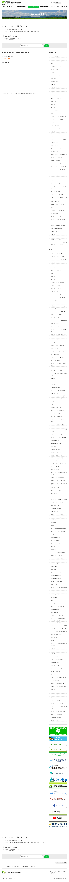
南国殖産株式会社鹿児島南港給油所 (58, 334)
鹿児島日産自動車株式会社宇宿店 (58, 711)
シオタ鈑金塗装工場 (55, 95)
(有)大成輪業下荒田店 (55, 662)
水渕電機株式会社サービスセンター (58, 204)
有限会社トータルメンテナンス (57, 59)
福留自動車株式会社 (55, 469)
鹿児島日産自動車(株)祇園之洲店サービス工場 (59, 644)
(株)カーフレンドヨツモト (56, 228)
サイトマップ (13, 878)
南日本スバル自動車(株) (56, 490)
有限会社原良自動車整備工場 (57, 615)
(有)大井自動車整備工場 (56, 717)
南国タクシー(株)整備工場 (56, 714)
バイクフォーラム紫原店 (56, 326)
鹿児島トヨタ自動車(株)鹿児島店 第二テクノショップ (59, 484)
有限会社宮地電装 (54, 145)
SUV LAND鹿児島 (55, 175)
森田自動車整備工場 (55, 665)
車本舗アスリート (54, 534)
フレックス (53, 651)
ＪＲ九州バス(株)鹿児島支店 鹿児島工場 (59, 374)
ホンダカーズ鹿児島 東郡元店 (57, 434)
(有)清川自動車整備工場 (56, 575)
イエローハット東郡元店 (56, 413)
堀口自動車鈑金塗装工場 (56, 133)
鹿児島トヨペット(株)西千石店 (57, 477)
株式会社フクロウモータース (57, 157)
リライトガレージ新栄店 (56, 594)
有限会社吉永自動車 (55, 72)
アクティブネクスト (55, 207)
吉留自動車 (53, 600)
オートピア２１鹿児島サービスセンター (59, 187)
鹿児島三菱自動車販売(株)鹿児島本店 (59, 499)
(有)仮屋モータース (55, 231)
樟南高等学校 (54, 549)
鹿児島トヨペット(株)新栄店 (57, 514)
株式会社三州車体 (54, 151)
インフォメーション (11, 6)
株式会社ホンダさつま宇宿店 (57, 694)
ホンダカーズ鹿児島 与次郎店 (57, 357)
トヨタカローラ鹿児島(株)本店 (57, 424)
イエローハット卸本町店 (56, 183)
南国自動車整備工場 (55, 505)
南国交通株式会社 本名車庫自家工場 (59, 154)
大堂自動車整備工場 (55, 323)
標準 (57, 2)
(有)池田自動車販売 (55, 609)
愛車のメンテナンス (55, 6)
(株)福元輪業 (53, 569)
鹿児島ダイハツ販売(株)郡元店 (57, 410)
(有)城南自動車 (54, 561)
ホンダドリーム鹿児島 (55, 543)
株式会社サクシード (55, 136)
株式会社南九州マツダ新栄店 (57, 502)
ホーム (3, 866)
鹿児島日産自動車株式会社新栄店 (58, 531)
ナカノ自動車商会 (54, 692)
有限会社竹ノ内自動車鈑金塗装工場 (58, 116)
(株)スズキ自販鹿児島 (55, 540)
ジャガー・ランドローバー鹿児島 (58, 169)
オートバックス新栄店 (55, 317)
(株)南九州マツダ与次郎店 (56, 370)
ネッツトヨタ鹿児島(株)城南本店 (58, 552)
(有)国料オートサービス (56, 407)
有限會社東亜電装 (54, 131)
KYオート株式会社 (55, 201)
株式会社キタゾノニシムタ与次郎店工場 (59, 330)
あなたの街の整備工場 (33, 6)
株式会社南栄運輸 (54, 69)
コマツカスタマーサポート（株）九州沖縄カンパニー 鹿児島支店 (59, 243)
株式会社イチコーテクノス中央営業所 (59, 625)
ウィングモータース (55, 222)
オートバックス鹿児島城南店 (57, 558)
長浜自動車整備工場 (55, 427)
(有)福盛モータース (55, 378)
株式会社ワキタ (54, 234)
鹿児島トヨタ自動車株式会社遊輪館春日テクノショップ (59, 588)
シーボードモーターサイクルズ (57, 351)
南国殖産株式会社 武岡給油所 (57, 345)
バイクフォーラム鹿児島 (56, 572)
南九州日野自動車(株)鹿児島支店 (58, 683)
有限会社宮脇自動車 (55, 348)
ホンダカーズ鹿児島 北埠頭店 (57, 592)
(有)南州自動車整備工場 (56, 508)
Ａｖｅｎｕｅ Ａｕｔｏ (56, 381)
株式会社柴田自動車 (55, 511)
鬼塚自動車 (53, 404)
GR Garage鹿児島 (55, 56)
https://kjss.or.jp (51, 873)
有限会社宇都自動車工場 (56, 66)
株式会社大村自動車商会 (56, 700)
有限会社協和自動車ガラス (56, 89)
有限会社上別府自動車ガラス (57, 92)
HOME (3, 6)
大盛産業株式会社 (54, 142)
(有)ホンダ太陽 (54, 584)
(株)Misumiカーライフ (55, 546)
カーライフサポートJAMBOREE (58, 311)
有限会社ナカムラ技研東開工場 (57, 210)
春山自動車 (53, 78)
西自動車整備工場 (54, 640)
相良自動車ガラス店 (55, 107)
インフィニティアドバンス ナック (58, 75)
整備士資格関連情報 (44, 6)
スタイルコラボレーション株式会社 (58, 166)
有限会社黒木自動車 (55, 680)
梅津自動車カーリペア (55, 104)
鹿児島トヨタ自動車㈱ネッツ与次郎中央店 (59, 364)
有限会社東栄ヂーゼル (55, 122)
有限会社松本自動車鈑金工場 (57, 253)
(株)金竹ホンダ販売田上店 (56, 455)
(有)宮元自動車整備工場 (56, 517)
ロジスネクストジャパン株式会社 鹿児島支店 (59, 707)
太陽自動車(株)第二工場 (56, 634)
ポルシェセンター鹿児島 (56, 148)
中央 (50, 249)
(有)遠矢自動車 (54, 519)
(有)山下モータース (55, 612)
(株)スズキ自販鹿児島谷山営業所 (58, 225)
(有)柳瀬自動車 (54, 566)
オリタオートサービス (55, 128)
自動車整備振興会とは (22, 6)
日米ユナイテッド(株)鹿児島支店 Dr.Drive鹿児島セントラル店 (58, 619)
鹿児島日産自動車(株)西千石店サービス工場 (59, 473)
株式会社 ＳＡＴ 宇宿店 (56, 314)
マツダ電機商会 (54, 110)
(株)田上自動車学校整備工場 (57, 457)
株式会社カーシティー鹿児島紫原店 (58, 437)
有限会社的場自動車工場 (56, 98)
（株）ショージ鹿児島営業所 (57, 194)
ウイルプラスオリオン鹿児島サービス (59, 628)
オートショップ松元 (55, 496)
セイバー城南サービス (55, 401)
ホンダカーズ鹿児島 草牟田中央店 (58, 463)
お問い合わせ (64, 6)
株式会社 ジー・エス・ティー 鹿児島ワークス (59, 430)
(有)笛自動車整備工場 (55, 387)
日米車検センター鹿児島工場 (57, 703)
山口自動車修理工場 (55, 493)
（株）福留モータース (55, 384)
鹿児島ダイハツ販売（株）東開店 (58, 219)
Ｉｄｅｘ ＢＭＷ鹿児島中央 (57, 163)
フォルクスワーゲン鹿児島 (56, 237)
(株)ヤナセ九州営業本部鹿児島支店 (58, 528)
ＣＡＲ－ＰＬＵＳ (54, 172)
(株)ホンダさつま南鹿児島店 (57, 416)
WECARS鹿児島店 (55, 354)
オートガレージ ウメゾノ (56, 342)
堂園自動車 (53, 689)
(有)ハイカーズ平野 (55, 466)
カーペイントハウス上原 (56, 113)
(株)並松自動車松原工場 (56, 578)
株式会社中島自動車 (55, 393)
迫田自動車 (53, 446)
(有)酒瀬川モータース (55, 653)
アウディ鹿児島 (54, 177)
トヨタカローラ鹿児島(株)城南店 (58, 396)
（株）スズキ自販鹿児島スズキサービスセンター (59, 198)
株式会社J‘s (53, 101)
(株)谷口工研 (53, 522)
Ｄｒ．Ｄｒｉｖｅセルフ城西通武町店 (59, 320)
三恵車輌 (53, 603)
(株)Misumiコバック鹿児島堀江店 (58, 390)
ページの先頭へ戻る (62, 862)
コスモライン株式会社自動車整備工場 (59, 631)
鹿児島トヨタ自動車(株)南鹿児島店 (58, 686)
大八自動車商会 (54, 460)
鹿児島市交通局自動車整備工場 (57, 606)
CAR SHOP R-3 (54, 81)
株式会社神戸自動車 (55, 339)
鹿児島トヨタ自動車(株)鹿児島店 (58, 480)
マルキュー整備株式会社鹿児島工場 (58, 677)
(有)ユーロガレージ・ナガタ (57, 723)
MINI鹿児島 (53, 337)
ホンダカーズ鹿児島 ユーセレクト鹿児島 (59, 420)
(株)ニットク (53, 697)
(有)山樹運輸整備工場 (55, 449)
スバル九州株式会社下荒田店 (57, 659)
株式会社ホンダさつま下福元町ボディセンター (59, 62)
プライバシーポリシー (6, 878)
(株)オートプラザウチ (55, 671)
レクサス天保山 (54, 367)
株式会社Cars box (54, 213)
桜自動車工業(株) (54, 720)
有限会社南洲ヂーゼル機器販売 (57, 119)
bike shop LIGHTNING (55, 191)
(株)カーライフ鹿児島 (55, 360)
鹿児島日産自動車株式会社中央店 (58, 398)
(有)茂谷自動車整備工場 (56, 622)
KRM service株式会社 (55, 160)
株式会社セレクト (54, 180)
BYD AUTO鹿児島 (55, 563)
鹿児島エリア (53, 52)
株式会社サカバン (54, 84)
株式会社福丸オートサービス (57, 216)
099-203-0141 (7, 58)
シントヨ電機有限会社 (55, 656)
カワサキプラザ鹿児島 (55, 674)
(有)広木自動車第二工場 (56, 443)
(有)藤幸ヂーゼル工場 (55, 537)
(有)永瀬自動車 (54, 597)
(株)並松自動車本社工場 (56, 239)
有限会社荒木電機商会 (55, 125)
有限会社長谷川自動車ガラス (57, 87)
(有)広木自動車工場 (55, 440)
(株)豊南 (52, 525)
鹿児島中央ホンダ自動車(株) (57, 555)
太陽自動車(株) (54, 637)
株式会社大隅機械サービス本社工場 (58, 139)
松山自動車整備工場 (55, 487)
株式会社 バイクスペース (56, 648)
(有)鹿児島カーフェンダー (56, 452)
